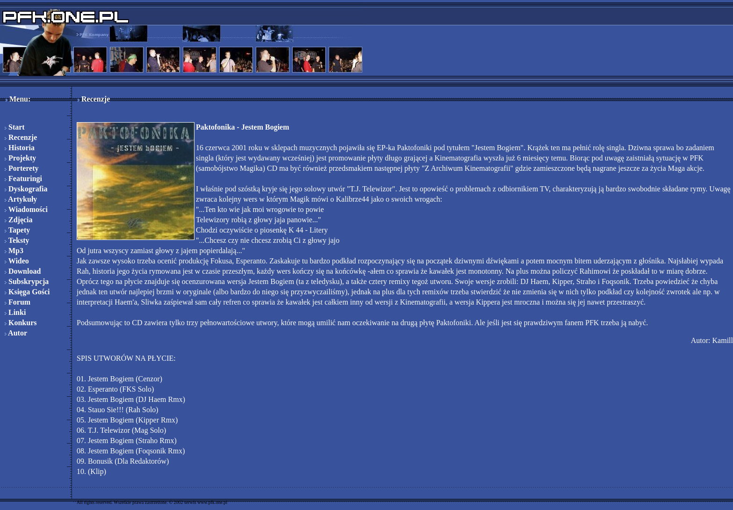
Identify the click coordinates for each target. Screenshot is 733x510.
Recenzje (21, 137)
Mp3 (14, 251)
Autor (16, 333)
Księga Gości (27, 292)
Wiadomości (26, 209)
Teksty (17, 240)
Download (23, 271)
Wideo (17, 261)
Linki (15, 312)
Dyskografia (26, 189)
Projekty (20, 158)
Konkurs (20, 323)
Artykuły (21, 199)
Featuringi (23, 178)
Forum (17, 302)
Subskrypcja (27, 281)
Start (15, 127)
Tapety (17, 230)
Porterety (22, 168)
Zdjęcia (19, 220)
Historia (20, 148)
